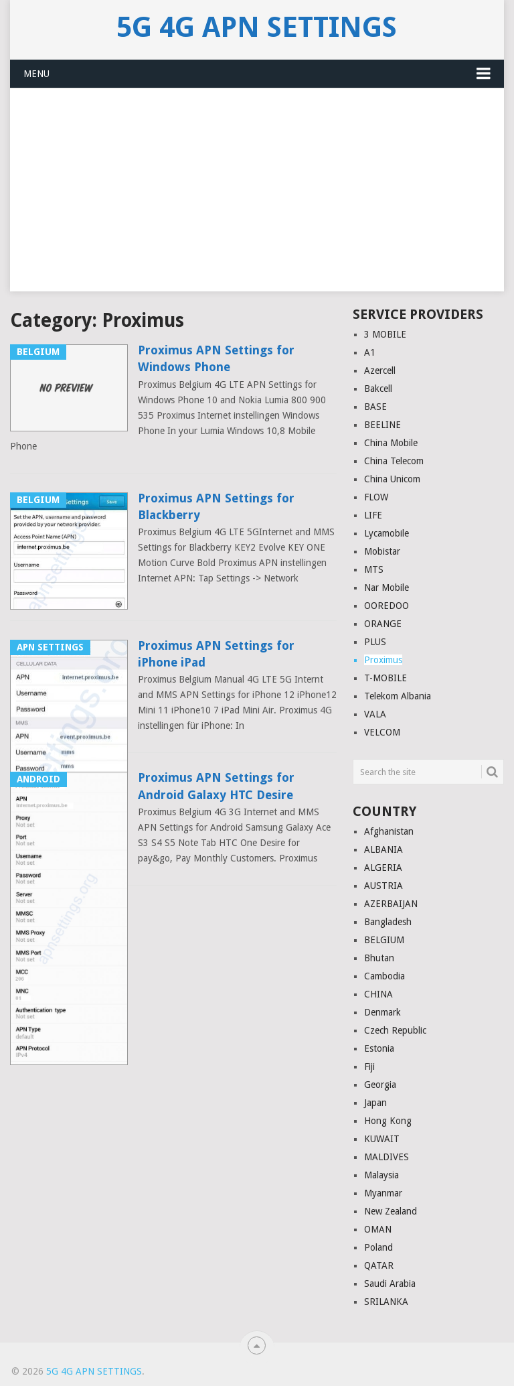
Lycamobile (386, 533)
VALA (375, 714)
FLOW (376, 497)
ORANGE (383, 623)
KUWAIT (382, 1138)
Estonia (379, 1048)
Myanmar (383, 1193)
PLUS (375, 641)
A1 (369, 352)
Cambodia (384, 976)
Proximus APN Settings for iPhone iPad (216, 653)
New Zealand (390, 1211)
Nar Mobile (386, 587)
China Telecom (394, 461)
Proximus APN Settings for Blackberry (216, 506)
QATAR (379, 1265)
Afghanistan (389, 831)
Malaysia (381, 1175)
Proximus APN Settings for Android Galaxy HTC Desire (216, 785)
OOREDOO (386, 605)
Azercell (380, 370)
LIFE (373, 515)
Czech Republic (395, 1030)
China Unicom (392, 479)
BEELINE (382, 424)
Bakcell (378, 388)
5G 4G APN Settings (256, 27)
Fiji (369, 1066)
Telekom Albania (397, 696)
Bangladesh (388, 921)
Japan (375, 1102)
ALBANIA (383, 849)
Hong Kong (388, 1120)
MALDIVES (386, 1157)
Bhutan (379, 958)
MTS (373, 569)
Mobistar (382, 551)
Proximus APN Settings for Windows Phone (216, 358)
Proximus (383, 659)
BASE (375, 406)
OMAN (378, 1229)
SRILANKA (386, 1301)
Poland (378, 1247)
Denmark (382, 1012)
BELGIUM (384, 939)
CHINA (378, 994)
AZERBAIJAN (391, 903)
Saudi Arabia (390, 1283)
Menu (36, 73)
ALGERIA (383, 867)
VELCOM (382, 732)
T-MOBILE (385, 678)
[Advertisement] (256, 197)
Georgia (380, 1084)
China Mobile (391, 442)
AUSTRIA (383, 885)
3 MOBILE (385, 334)
